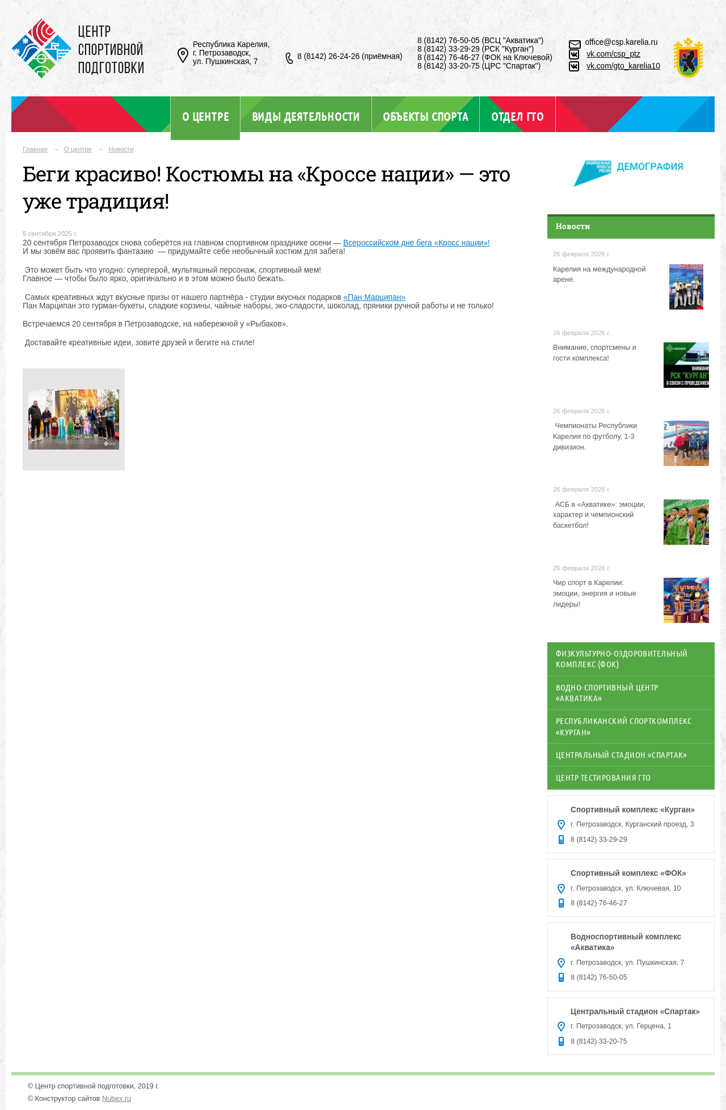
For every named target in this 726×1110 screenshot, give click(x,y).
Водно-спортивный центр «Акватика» (607, 692)
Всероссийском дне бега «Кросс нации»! (416, 243)
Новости (120, 149)
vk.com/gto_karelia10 (623, 66)
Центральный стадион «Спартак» (621, 754)
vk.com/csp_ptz (613, 54)
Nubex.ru (116, 1099)
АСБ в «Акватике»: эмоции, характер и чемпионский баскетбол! (599, 515)
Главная (35, 149)
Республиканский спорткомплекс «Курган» (624, 725)
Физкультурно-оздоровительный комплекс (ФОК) (622, 658)
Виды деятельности (306, 116)
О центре (205, 116)
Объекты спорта (425, 116)
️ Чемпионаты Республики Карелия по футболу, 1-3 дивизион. (595, 436)
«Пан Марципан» (375, 297)
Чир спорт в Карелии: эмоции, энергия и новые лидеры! (594, 593)
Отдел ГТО (517, 116)
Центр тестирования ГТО (603, 777)
